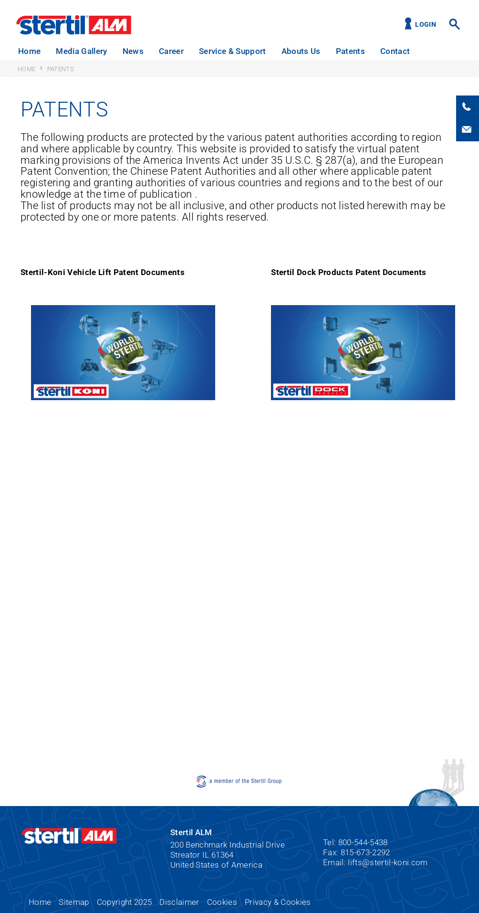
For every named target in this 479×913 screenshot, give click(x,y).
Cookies (222, 902)
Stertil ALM (73, 25)
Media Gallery (81, 51)
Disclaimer (179, 902)
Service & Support (232, 51)
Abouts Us (301, 51)
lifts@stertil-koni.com (387, 862)
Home (29, 51)
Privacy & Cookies (278, 902)
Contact (395, 51)
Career (171, 51)
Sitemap (74, 902)
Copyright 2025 (124, 902)
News (133, 51)
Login (425, 25)
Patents (350, 51)
